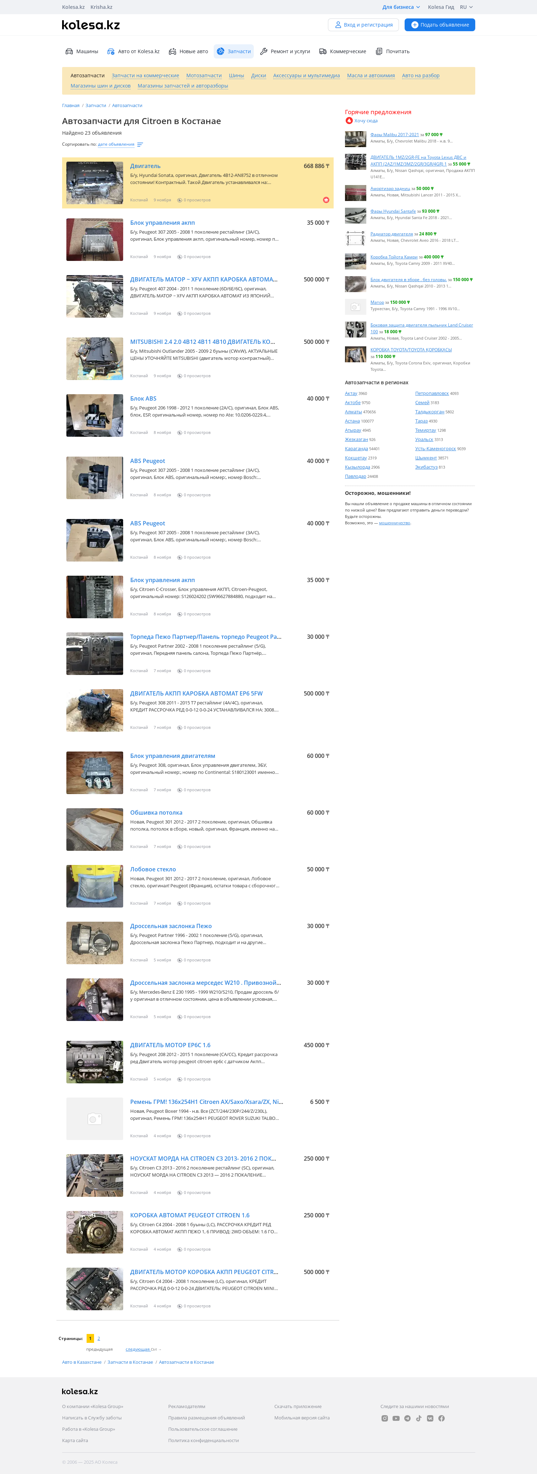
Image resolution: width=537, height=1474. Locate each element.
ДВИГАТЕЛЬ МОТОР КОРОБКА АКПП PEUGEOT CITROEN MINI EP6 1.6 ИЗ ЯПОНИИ (244, 1272)
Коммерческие (342, 51)
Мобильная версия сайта (302, 1417)
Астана (352, 421)
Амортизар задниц (390, 188)
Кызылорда (357, 467)
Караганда (356, 448)
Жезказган (356, 439)
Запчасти (96, 105)
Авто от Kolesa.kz (133, 51)
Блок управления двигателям (172, 756)
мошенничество (394, 522)
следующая (138, 1349)
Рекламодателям (187, 1406)
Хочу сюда (361, 120)
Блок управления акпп (162, 223)
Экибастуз (426, 467)
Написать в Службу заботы (92, 1417)
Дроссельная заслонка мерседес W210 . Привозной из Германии (222, 983)
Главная (71, 105)
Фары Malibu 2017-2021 (395, 134)
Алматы (353, 411)
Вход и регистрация (363, 24)
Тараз (421, 421)
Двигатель (145, 166)
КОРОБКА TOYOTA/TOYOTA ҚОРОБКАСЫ (411, 349)
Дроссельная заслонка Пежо (171, 926)
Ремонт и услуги (284, 51)
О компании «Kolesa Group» (92, 1406)
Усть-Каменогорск (435, 448)
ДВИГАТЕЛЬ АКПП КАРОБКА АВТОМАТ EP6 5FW (196, 693)
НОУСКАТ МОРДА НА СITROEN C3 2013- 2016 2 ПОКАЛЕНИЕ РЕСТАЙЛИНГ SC (236, 1158)
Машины (81, 51)
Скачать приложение (298, 1406)
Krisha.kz (102, 7)
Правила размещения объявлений (206, 1417)
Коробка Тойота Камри (394, 256)
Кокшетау (356, 457)
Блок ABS (143, 398)
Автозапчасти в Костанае (186, 1362)
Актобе (353, 402)
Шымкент (426, 457)
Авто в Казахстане (82, 1362)
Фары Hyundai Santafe (393, 211)
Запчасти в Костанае (131, 1362)
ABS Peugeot (147, 461)
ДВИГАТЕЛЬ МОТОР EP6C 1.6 (170, 1045)
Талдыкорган (429, 411)
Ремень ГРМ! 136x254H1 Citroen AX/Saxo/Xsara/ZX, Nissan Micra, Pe (223, 1102)
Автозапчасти (127, 105)
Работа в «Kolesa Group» (88, 1429)
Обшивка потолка (156, 812)
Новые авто (188, 51)
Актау (351, 393)
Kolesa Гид (441, 7)
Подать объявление (440, 24)
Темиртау (425, 430)
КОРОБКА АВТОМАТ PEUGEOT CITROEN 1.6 (190, 1215)
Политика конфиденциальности (203, 1440)
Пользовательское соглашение (202, 1429)
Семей (422, 402)
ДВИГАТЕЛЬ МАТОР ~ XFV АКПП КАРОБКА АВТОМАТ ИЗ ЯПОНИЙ (221, 279)
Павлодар (355, 476)
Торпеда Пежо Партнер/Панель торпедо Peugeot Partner (210, 637)
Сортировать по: (79, 144)
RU (467, 7)
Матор (377, 302)
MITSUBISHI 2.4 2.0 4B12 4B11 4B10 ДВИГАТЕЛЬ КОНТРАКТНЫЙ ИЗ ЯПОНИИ (236, 342)
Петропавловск (432, 393)
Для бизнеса (402, 7)
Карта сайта (75, 1440)
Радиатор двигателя (392, 233)
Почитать (392, 51)
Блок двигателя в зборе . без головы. (409, 279)
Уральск (424, 439)
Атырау (353, 430)
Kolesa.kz (73, 7)
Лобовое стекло (153, 869)
